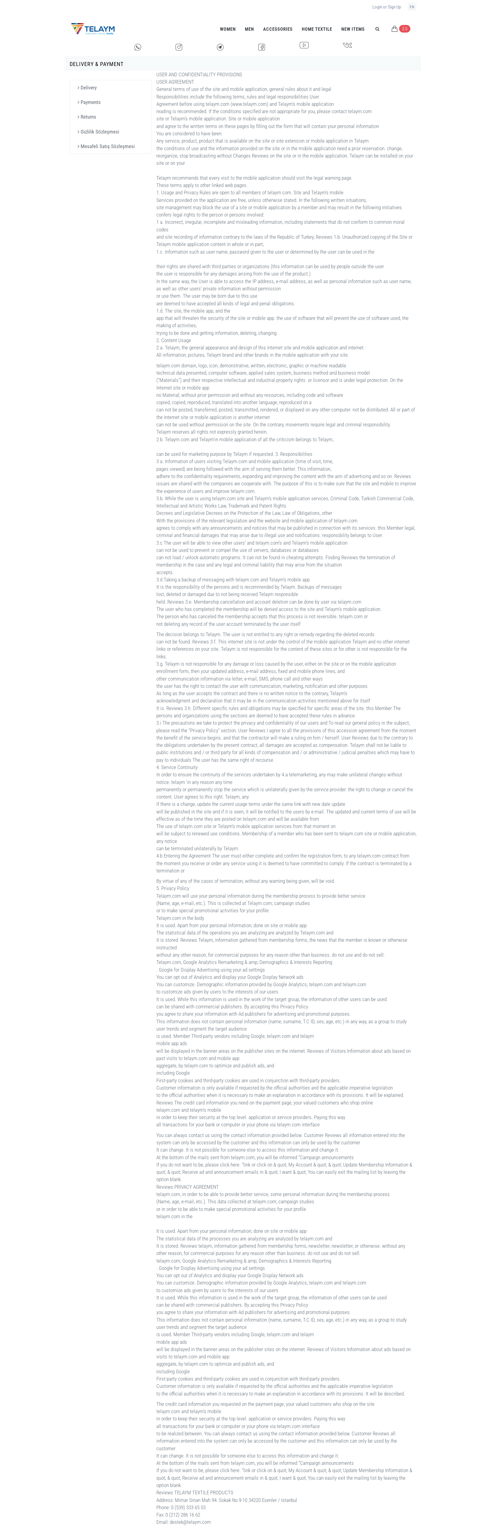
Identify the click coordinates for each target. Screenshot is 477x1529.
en (412, 7)
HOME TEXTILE (317, 29)
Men (249, 29)
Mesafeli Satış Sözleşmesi (106, 146)
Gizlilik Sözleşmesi (98, 132)
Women (228, 29)
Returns (87, 117)
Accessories (278, 29)
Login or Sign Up (386, 7)
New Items (353, 29)
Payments (89, 102)
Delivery (87, 88)
